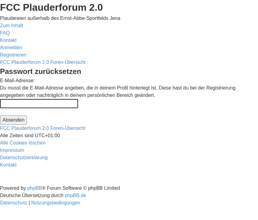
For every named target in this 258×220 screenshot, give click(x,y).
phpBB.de (75, 195)
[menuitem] (5, 32)
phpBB (34, 188)
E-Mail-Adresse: (17, 80)
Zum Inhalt (11, 25)
